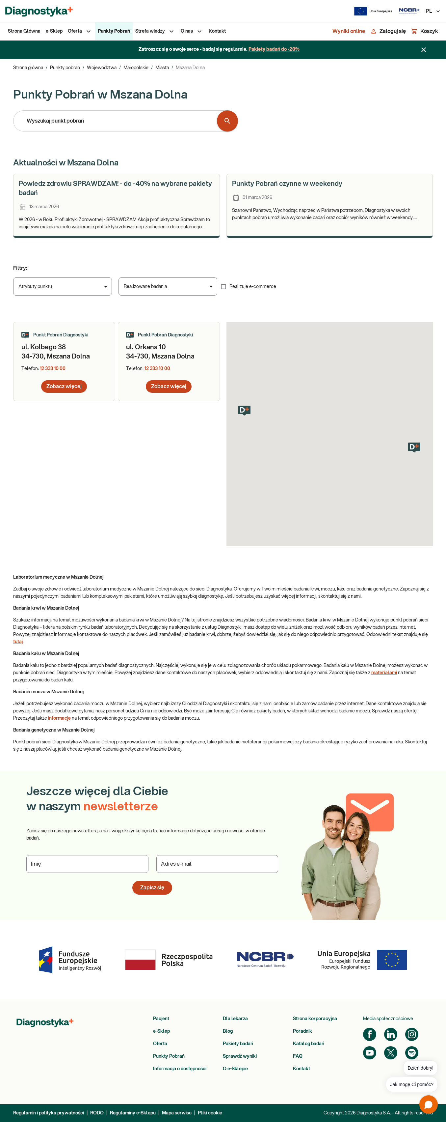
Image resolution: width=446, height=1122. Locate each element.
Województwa (102, 68)
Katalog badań (308, 1044)
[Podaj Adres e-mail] (217, 864)
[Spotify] (411, 1052)
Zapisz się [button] (152, 887)
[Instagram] (411, 1034)
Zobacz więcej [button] (64, 386)
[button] (244, 411)
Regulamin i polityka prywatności (48, 1113)
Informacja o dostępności (179, 1069)
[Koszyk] (424, 31)
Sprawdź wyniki (240, 1056)
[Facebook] (369, 1034)
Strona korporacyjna (315, 1019)
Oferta (160, 1044)
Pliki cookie (210, 1113)
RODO (97, 1113)
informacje (59, 718)
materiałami (384, 673)
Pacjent (161, 1019)
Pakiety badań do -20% (274, 49)
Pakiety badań (238, 1044)
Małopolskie (135, 68)
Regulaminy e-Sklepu (133, 1113)
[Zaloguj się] (388, 31)
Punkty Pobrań (169, 1056)
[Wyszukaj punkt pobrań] (227, 120)
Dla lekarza (235, 1019)
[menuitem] (24, 31)
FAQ (297, 1056)
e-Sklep (161, 1031)
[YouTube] (369, 1052)
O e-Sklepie (235, 1069)
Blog (228, 1031)
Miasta (162, 68)
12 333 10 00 (53, 368)
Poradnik (302, 1031)
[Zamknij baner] (424, 50)
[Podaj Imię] (87, 864)
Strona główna (28, 68)
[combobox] (116, 121)
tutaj (18, 642)
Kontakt (301, 1069)
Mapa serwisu (177, 1113)
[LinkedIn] (390, 1034)
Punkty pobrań (65, 68)
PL (433, 11)
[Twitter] (390, 1052)
